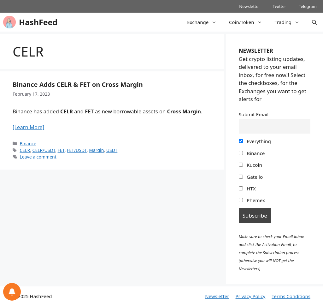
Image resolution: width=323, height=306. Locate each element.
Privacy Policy (251, 296)
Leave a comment (38, 157)
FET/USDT (77, 150)
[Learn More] (28, 127)
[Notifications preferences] (12, 292)
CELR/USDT (44, 150)
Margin (96, 150)
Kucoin (250, 165)
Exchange (205, 22)
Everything (255, 141)
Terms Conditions (291, 296)
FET (61, 150)
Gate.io (251, 177)
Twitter (279, 6)
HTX (247, 188)
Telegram (308, 6)
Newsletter (249, 6)
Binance (28, 144)
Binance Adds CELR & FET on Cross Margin (78, 84)
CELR (25, 150)
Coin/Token (248, 22)
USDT (112, 150)
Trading (290, 22)
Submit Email (253, 114)
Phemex (252, 200)
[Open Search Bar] (314, 22)
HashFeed (38, 22)
